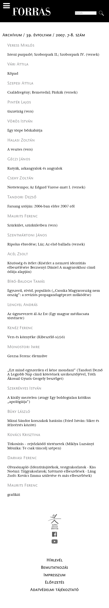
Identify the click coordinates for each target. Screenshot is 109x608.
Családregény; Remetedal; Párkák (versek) (42, 92)
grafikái (13, 494)
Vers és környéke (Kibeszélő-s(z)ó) (36, 337)
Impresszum (54, 574)
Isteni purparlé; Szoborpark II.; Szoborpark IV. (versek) (53, 54)
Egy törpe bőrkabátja (24, 130)
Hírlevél (54, 560)
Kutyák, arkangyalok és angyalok (34, 168)
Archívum (12, 35)
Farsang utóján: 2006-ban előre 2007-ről (41, 206)
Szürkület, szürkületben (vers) (32, 225)
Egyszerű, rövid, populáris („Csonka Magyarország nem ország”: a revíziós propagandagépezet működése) (53, 292)
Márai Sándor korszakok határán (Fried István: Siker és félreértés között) (53, 423)
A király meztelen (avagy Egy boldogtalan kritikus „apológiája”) (49, 399)
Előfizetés (54, 582)
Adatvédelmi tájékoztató (54, 589)
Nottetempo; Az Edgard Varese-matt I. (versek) (46, 187)
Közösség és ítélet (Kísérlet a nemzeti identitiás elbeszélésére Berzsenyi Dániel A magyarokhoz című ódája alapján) (51, 267)
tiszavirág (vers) (20, 111)
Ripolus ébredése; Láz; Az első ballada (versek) (46, 244)
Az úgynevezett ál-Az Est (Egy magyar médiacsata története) (48, 316)
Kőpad (12, 73)
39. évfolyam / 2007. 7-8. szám (55, 35)
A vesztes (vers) (20, 149)
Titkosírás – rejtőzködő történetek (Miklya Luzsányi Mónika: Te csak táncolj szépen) (50, 446)
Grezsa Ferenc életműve (27, 356)
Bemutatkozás (54, 567)
